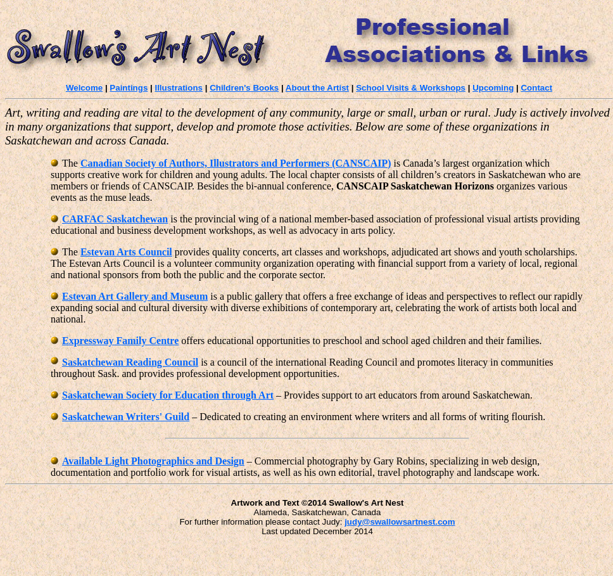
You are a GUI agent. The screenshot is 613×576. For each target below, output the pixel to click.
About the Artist (317, 88)
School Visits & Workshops (410, 88)
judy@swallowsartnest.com (399, 522)
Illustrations (179, 88)
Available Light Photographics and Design (153, 461)
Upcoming (493, 88)
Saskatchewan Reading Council (130, 362)
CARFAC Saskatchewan (109, 219)
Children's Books (244, 88)
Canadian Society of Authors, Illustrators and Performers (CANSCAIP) (235, 163)
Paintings (129, 88)
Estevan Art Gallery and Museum (135, 296)
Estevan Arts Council (126, 251)
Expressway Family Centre (120, 340)
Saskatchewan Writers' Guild (125, 416)
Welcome (84, 88)
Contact (536, 88)
